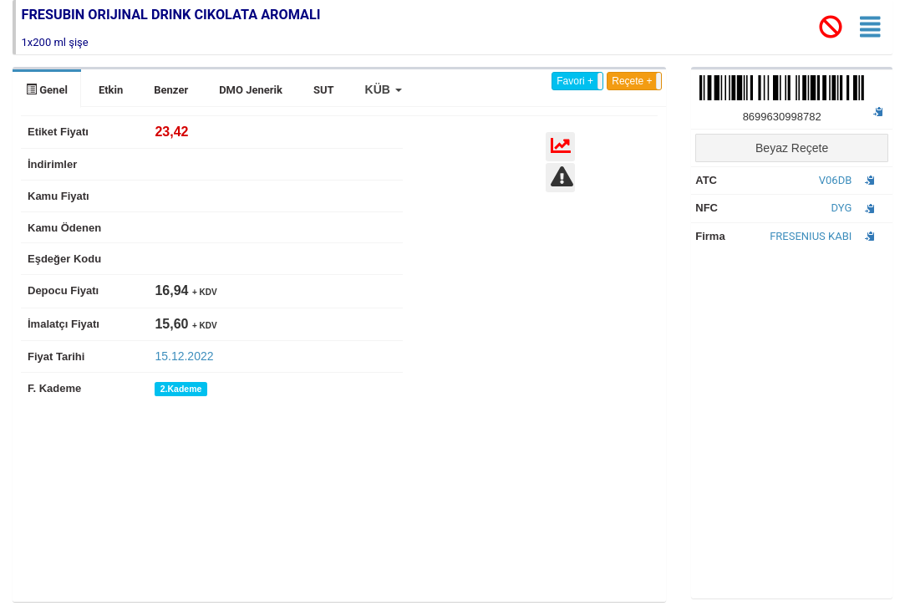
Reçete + (632, 81)
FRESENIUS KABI (811, 236)
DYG (841, 207)
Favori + (575, 81)
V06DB (835, 180)
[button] (383, 89)
